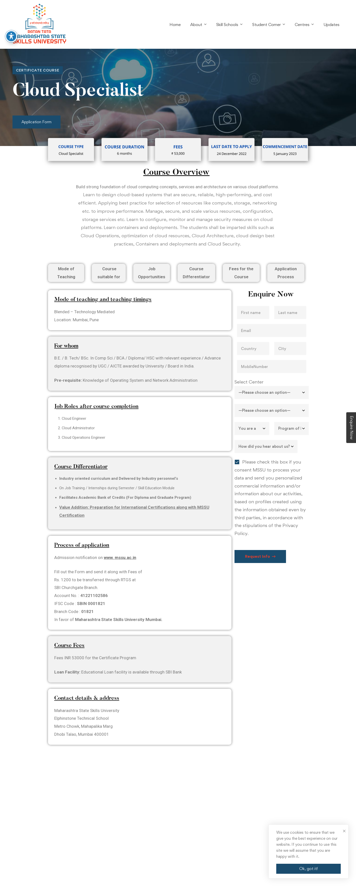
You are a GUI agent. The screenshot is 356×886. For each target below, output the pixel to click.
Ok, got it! (308, 868)
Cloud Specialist (78, 91)
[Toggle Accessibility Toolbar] (11, 36)
